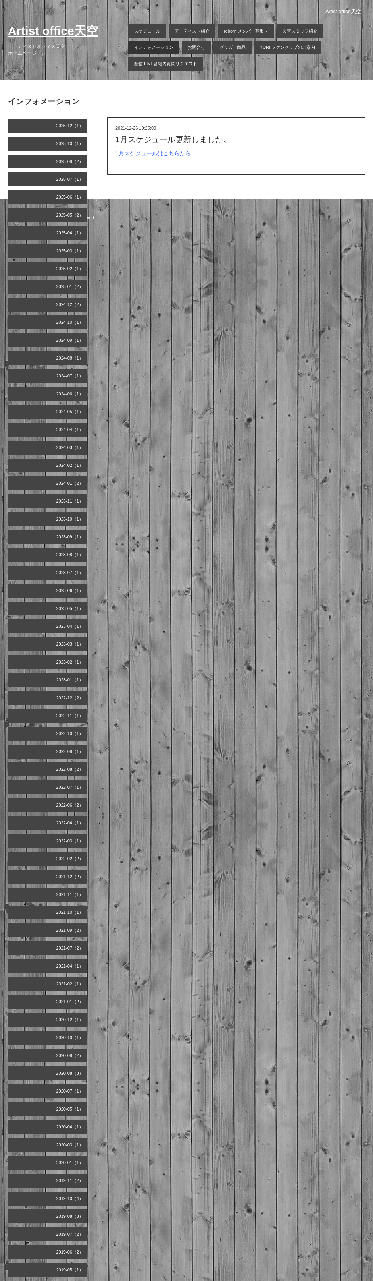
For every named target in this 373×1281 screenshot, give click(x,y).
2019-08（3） (70, 1216)
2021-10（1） (70, 912)
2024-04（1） (70, 429)
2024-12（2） (70, 304)
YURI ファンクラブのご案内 (287, 47)
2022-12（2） (70, 697)
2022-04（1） (70, 822)
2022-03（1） (70, 840)
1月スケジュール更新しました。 (173, 139)
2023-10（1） (70, 519)
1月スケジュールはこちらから (153, 153)
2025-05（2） (70, 215)
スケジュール (147, 31)
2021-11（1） (70, 894)
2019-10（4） (70, 1198)
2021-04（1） (70, 966)
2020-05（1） (70, 1109)
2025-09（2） (70, 161)
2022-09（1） (70, 751)
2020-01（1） (70, 1162)
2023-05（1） (70, 608)
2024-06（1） (70, 393)
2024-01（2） (70, 483)
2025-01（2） (70, 286)
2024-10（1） (70, 322)
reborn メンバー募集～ (246, 31)
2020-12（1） (70, 1019)
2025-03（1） (70, 250)
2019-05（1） (70, 1269)
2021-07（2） (70, 948)
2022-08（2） (70, 769)
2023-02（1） (70, 662)
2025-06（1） (70, 197)
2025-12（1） (70, 125)
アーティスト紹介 (192, 31)
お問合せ (196, 47)
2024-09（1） (70, 340)
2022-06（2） (70, 805)
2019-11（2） (70, 1180)
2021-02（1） (70, 983)
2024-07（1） (70, 375)
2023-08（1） (70, 554)
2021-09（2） (70, 930)
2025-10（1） (70, 143)
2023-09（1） (70, 536)
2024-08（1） (70, 358)
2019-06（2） (70, 1252)
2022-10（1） (70, 733)
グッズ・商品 (232, 47)
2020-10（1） (70, 1037)
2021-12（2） (70, 876)
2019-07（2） (70, 1234)
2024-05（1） (70, 411)
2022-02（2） (70, 858)
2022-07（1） (70, 787)
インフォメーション (153, 47)
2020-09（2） (70, 1055)
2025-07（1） (70, 179)
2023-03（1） (70, 644)
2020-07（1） (70, 1091)
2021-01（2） (70, 1001)
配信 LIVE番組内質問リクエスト (165, 63)
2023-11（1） (70, 501)
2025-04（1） (70, 232)
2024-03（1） (70, 447)
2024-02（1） (70, 465)
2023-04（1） (70, 626)
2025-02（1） (70, 268)
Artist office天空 (53, 30)
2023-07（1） (70, 572)
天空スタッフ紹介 (300, 31)
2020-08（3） (70, 1073)
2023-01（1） (70, 679)
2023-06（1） (70, 590)
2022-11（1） (70, 715)
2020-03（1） (70, 1144)
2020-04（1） (70, 1126)
